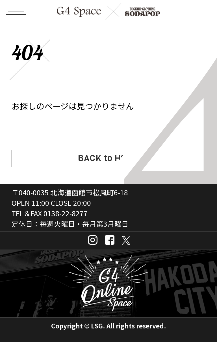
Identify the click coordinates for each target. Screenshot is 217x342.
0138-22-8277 (66, 213)
